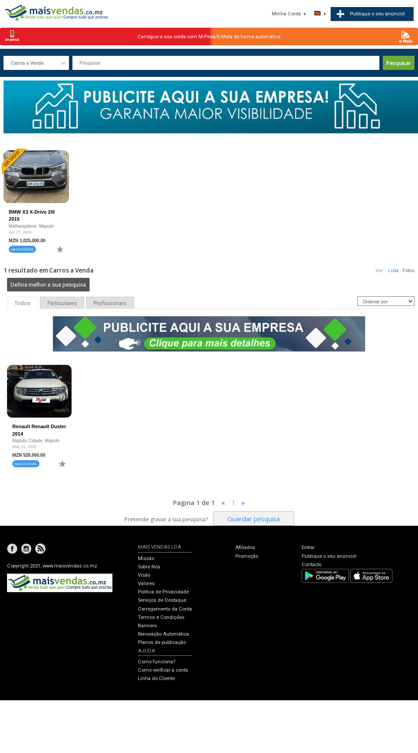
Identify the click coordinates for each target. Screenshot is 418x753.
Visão (144, 575)
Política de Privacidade (163, 592)
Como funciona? (156, 662)
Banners (147, 626)
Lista (393, 270)
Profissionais (110, 303)
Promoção (246, 556)
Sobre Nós (149, 567)
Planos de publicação (162, 642)
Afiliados (245, 547)
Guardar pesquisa (253, 518)
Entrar (308, 547)
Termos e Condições (161, 617)
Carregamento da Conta (165, 609)
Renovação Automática (163, 634)
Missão (146, 558)
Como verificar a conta (163, 670)
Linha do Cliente (156, 678)
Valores (146, 583)
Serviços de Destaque (162, 600)
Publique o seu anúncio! (329, 556)
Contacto (311, 564)
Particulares (62, 303)
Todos (22, 303)
